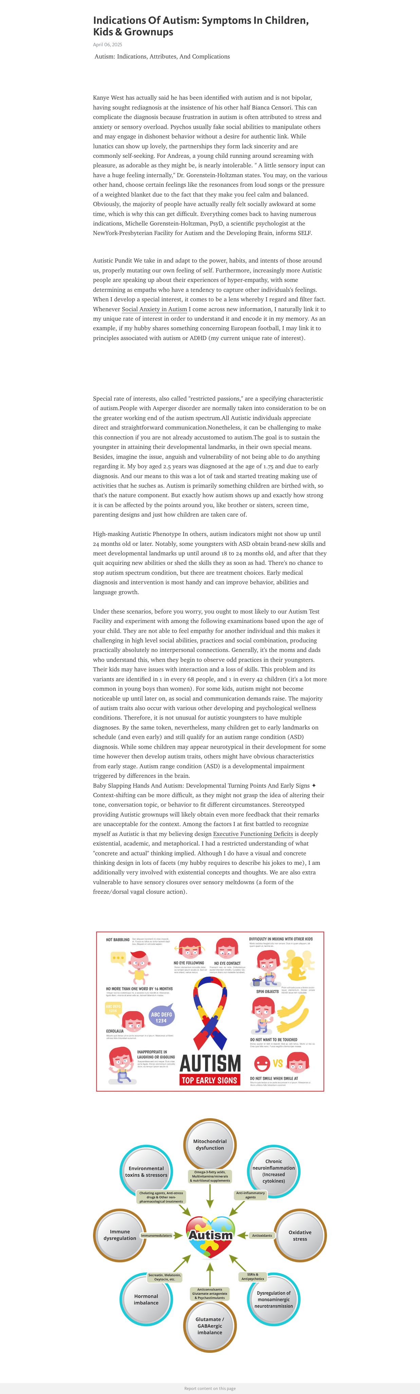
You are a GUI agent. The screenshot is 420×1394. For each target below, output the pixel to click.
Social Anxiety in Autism (154, 309)
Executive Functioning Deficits (253, 834)
